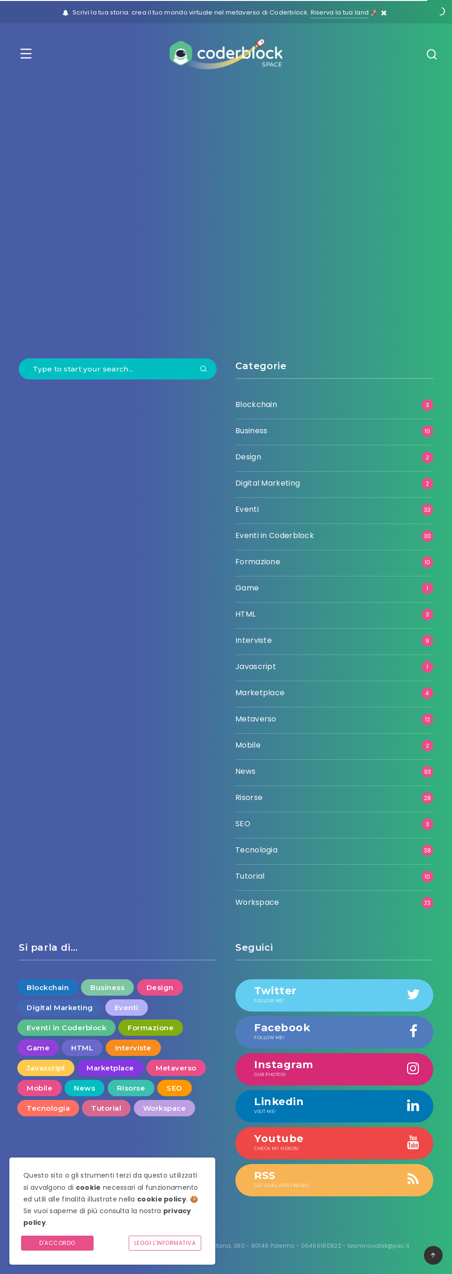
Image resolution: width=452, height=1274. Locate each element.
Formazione (257, 561)
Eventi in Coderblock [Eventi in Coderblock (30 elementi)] (66, 1027)
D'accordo (57, 1243)
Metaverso (256, 718)
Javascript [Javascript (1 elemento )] (46, 1067)
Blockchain (256, 404)
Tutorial (249, 876)
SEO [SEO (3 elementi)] (174, 1088)
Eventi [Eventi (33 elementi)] (127, 1007)
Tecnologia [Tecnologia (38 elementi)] (48, 1108)
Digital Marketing (267, 483)
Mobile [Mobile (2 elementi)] (39, 1088)
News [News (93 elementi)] (84, 1088)
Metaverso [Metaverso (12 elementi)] (176, 1067)
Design (248, 456)
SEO (242, 823)
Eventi (247, 509)
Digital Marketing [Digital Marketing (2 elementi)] (60, 1007)
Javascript (255, 666)
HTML (245, 614)
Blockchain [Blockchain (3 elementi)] (48, 987)
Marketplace (259, 692)
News (245, 771)
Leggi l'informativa (165, 1243)
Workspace (257, 902)
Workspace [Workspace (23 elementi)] (164, 1108)
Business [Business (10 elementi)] (107, 987)
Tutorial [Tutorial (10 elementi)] (106, 1108)
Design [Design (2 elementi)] (160, 987)
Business (251, 430)
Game (247, 587)
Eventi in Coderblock (274, 535)
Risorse (248, 797)
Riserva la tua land (340, 12)
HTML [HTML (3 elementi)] (82, 1047)
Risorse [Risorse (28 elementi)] (131, 1088)
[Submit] (203, 369)
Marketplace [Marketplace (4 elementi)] (110, 1067)
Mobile (248, 745)
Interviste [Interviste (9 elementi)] (133, 1047)
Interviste (253, 640)
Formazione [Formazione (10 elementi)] (151, 1027)
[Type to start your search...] (118, 368)
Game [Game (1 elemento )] (38, 1047)
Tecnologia (256, 849)
